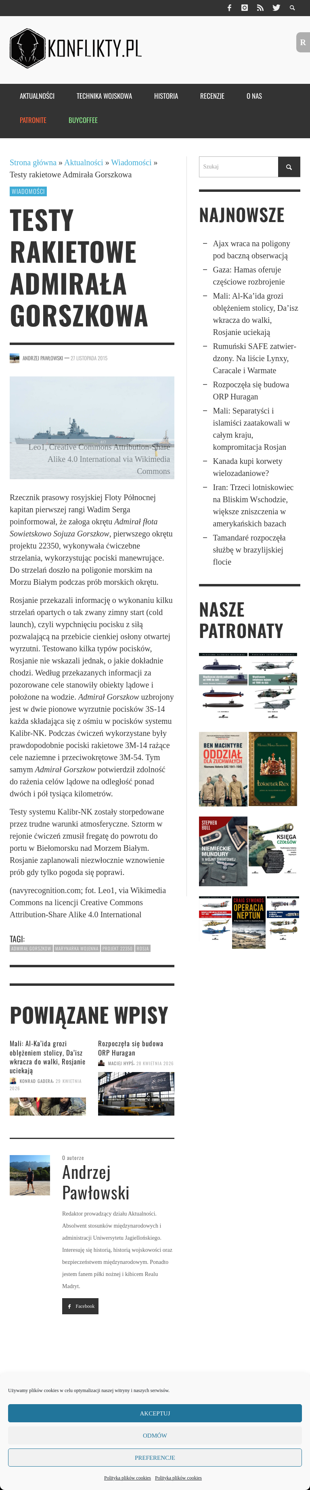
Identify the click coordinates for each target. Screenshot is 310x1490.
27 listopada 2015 (89, 358)
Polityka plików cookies (127, 1478)
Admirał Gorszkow (31, 948)
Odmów (155, 1435)
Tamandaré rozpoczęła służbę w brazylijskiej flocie (249, 549)
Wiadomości (131, 162)
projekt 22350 (118, 948)
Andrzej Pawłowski (43, 358)
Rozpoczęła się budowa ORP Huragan (130, 1047)
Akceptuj (155, 1413)
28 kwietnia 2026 (155, 1063)
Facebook (80, 1306)
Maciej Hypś (121, 1063)
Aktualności (83, 162)
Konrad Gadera (36, 1081)
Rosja (143, 948)
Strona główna (33, 162)
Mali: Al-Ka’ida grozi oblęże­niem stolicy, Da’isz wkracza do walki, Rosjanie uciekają (48, 1056)
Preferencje (155, 1458)
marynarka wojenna (76, 948)
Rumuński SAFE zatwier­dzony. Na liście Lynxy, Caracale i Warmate (255, 358)
